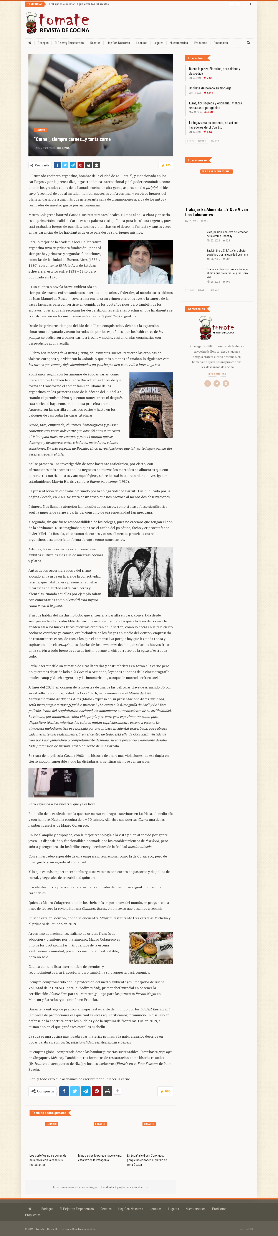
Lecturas (141, 43)
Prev (191, 141)
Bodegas (43, 43)
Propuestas (221, 43)
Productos (200, 43)
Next (202, 141)
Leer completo (217, 374)
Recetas (95, 43)
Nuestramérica (179, 43)
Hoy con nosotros (118, 43)
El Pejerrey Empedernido (69, 43)
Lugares (159, 43)
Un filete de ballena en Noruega (210, 88)
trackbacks (108, 1187)
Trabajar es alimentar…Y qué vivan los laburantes (79, 4)
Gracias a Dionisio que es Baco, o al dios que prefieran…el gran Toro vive (227, 273)
